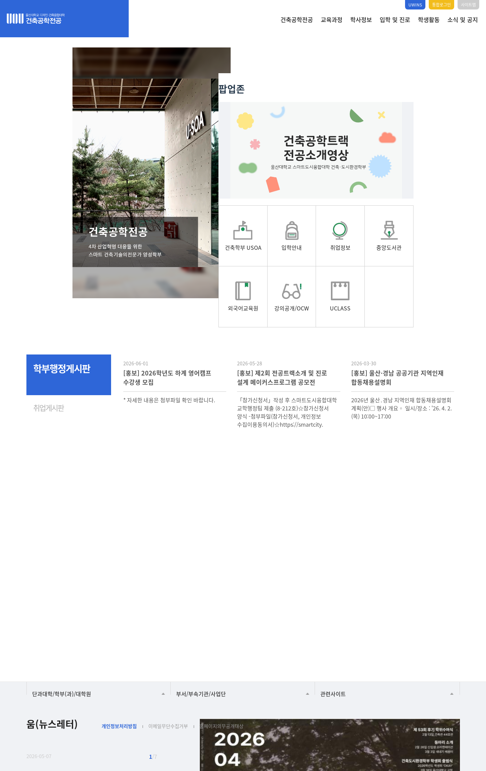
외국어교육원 (312, 644)
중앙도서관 (268, 644)
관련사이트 (333, 666)
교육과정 (331, 19)
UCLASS (356, 644)
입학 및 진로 (395, 19)
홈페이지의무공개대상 (221, 698)
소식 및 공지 (462, 19)
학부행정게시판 (61, 339)
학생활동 (429, 19)
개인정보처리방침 (119, 698)
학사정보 (361, 19)
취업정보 (224, 644)
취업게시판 (48, 378)
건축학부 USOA (133, 644)
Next (57, 594)
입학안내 (180, 644)
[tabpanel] (161, 172)
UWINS (415, 4)
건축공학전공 (296, 19)
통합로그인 (441, 4)
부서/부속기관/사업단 (201, 666)
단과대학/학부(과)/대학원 (61, 666)
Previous (34, 594)
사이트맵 (468, 4)
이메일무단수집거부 (168, 698)
